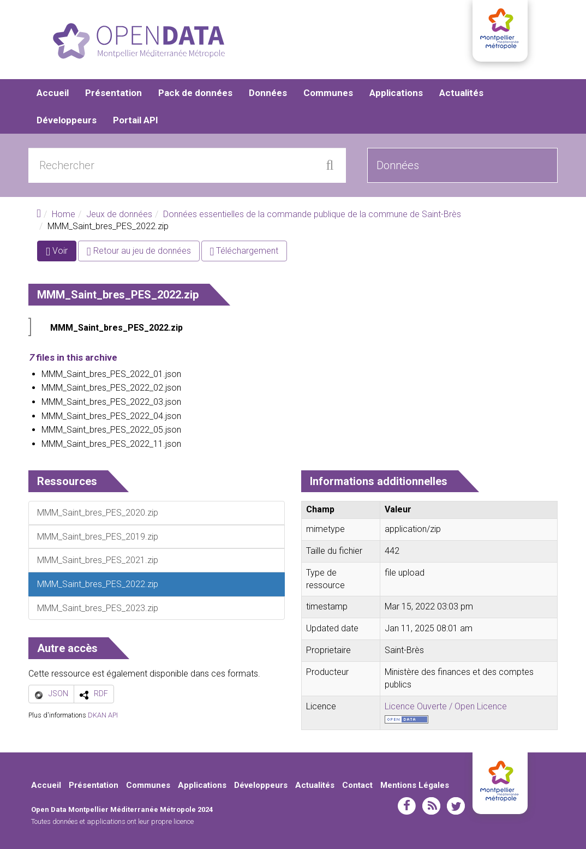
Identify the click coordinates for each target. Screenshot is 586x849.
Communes (328, 92)
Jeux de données (119, 214)
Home (63, 214)
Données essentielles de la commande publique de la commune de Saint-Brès (312, 214)
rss (431, 806)
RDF (101, 693)
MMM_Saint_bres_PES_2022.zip (116, 327)
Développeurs (67, 120)
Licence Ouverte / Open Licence (446, 706)
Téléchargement (244, 251)
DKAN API (103, 715)
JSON (58, 693)
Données (268, 92)
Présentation (113, 92)
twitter (456, 806)
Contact (357, 785)
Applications (396, 92)
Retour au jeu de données (139, 251)
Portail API (135, 120)
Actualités (461, 92)
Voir (61, 252)
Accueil (53, 92)
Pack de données (195, 92)
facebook (407, 806)
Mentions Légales (414, 785)
